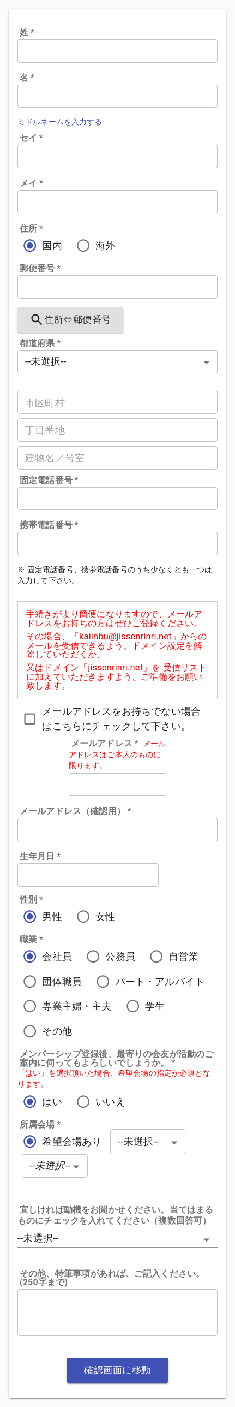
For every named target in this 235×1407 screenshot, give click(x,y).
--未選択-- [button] (37, 1238)
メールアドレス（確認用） (75, 811)
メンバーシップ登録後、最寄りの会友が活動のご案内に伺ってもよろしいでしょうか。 (116, 1058)
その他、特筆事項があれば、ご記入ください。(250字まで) (112, 1278)
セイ (31, 138)
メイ (31, 183)
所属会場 (40, 1124)
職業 (31, 939)
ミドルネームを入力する (60, 121)
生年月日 (40, 856)
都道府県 (40, 343)
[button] (55, 1166)
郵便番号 (40, 268)
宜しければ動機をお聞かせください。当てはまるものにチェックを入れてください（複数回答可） (115, 1215)
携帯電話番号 (49, 525)
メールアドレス (104, 743)
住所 (31, 228)
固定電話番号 (49, 480)
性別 (31, 899)
